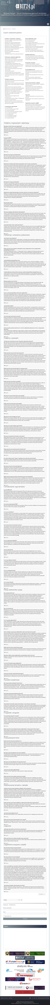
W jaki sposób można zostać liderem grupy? (34, 46)
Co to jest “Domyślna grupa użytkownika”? (34, 50)
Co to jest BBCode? (9, 107)
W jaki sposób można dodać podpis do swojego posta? (14, 85)
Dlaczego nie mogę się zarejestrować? (13, 42)
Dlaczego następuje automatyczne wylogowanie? (12, 52)
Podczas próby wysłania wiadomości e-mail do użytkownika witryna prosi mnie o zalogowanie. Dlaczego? (14, 75)
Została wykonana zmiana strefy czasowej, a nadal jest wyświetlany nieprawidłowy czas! (14, 65)
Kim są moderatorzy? (29, 41)
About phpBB (41, 851)
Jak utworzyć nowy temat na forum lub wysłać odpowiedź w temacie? (14, 81)
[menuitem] (8, 1)
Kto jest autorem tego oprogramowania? (33, 104)
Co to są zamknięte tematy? (10, 116)
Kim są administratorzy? (30, 40)
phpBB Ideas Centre (27, 859)
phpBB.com (15, 287)
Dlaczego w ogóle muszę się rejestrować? (13, 40)
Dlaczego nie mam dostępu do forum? (13, 90)
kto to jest (26, 869)
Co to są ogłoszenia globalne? (11, 112)
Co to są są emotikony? (9, 110)
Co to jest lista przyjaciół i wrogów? (32, 63)
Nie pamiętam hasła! (9, 50)
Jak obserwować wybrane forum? (32, 89)
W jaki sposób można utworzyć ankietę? (13, 86)
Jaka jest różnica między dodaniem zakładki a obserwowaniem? (34, 85)
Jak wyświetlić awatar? (9, 71)
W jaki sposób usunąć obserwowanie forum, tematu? (34, 91)
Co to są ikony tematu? (9, 117)
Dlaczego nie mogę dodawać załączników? (13, 91)
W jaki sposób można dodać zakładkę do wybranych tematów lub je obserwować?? (34, 87)
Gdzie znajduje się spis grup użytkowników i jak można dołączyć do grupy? (34, 44)
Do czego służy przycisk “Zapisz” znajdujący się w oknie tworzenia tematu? (14, 99)
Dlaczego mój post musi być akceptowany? (13, 100)
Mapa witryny (36, 1003)
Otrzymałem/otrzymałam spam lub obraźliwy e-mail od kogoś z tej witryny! (34, 59)
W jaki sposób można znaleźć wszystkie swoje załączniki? (34, 99)
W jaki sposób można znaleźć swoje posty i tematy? (34, 79)
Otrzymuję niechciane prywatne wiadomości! (34, 57)
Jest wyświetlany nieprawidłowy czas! (12, 63)
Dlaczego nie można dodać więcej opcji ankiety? (14, 88)
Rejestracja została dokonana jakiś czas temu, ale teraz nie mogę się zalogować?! (14, 48)
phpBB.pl (9, 287)
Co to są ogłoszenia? (9, 114)
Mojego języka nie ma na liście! (11, 67)
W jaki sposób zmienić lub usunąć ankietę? (13, 89)
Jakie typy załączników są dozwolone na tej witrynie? (34, 97)
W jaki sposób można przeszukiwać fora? (33, 70)
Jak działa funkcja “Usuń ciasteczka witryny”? (14, 53)
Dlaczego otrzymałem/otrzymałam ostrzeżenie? (12, 94)
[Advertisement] (25, 939)
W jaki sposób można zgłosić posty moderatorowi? (12, 96)
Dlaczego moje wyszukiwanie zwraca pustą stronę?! (34, 75)
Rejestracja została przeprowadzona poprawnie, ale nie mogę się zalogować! (13, 44)
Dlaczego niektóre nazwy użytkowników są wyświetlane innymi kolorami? (34, 48)
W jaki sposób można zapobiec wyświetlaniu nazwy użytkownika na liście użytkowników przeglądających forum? (14, 61)
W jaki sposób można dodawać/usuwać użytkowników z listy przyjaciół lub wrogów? (34, 66)
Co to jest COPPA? (8, 41)
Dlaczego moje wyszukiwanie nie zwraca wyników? (33, 73)
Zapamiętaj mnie (7, 916)
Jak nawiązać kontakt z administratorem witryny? (33, 110)
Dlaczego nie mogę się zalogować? (12, 46)
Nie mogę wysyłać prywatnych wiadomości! (34, 55)
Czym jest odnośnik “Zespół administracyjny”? (34, 51)
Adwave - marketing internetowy (26, 1003)
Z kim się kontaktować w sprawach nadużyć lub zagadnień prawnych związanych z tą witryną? (35, 107)
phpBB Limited (40, 849)
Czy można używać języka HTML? (12, 109)
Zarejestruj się (12, 904)
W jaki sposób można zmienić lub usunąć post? (14, 83)
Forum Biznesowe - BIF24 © (27, 1001)
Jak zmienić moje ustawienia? (11, 58)
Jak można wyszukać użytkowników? (33, 77)
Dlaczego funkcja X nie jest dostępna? (33, 105)
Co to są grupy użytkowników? (31, 42)
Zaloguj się (5, 904)
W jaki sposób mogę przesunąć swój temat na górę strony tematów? (14, 103)
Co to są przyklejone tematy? (11, 115)
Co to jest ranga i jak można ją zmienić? (13, 72)
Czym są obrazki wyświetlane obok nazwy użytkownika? (13, 69)
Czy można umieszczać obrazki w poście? (13, 111)
